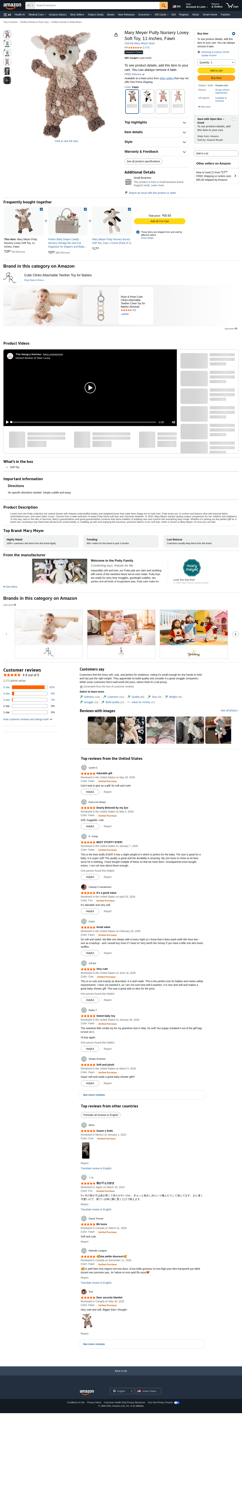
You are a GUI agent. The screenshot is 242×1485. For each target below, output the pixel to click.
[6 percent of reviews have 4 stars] (29, 693)
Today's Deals (96, 14)
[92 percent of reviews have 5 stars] (29, 687)
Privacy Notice (94, 1402)
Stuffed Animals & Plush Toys (34, 22)
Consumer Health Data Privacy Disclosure (124, 1402)
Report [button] (107, 791)
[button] (7, 14)
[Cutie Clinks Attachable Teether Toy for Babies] (58, 275)
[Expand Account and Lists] (207, 7)
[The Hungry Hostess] (28, 354)
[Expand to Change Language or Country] (131, 1391)
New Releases (126, 14)
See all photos (229, 710)
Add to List (202, 153)
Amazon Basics (57, 14)
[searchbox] (97, 5)
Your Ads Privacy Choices (160, 1402)
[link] (68, 221)
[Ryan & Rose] (10, 277)
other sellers (167, 78)
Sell (173, 14)
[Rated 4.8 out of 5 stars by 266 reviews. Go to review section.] (136, 310)
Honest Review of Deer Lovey (33, 357)
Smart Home (210, 14)
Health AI (20, 14)
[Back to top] (121, 1374)
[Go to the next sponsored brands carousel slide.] (235, 634)
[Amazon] (12, 5)
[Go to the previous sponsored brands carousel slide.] (6, 634)
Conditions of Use (76, 1402)
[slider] (83, 422)
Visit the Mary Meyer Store (139, 43)
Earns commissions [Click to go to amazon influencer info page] (53, 354)
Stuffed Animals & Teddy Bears (66, 22)
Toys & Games (10, 22)
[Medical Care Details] (45, 14)
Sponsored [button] (231, 328)
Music (195, 14)
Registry (184, 14)
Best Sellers (77, 14)
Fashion (225, 14)
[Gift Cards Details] (168, 14)
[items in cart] (232, 5)
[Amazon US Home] (87, 1392)
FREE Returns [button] (134, 74)
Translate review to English (96, 1168)
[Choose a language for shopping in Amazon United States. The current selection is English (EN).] (176, 5)
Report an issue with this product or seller (150, 192)
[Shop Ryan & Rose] (34, 280)
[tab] (90, 697)
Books (110, 14)
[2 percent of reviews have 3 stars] (29, 700)
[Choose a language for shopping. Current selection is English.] (120, 1391)
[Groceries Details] (151, 14)
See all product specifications (143, 161)
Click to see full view (66, 141)
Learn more (157, 185)
